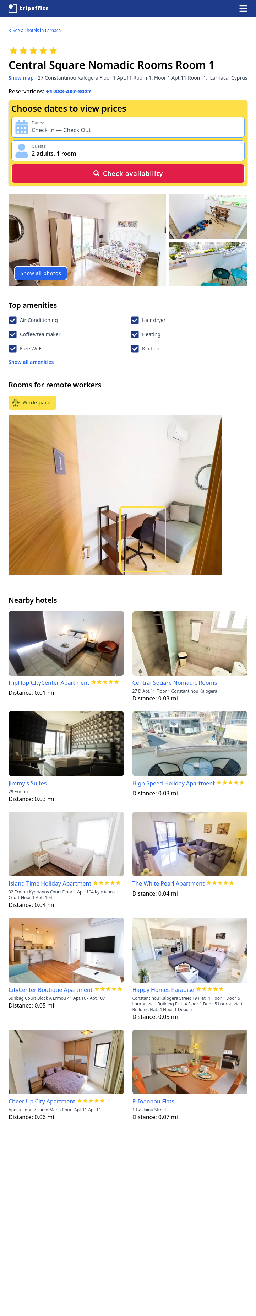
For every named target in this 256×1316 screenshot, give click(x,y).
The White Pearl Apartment (168, 883)
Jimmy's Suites (28, 783)
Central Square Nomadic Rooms (174, 683)
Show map (21, 77)
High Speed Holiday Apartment (173, 783)
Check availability (128, 173)
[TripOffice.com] (28, 8)
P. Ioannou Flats (153, 1101)
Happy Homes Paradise (163, 990)
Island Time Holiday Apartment (50, 883)
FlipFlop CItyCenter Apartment (49, 683)
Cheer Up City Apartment (42, 1101)
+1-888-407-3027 (68, 91)
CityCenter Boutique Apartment (51, 990)
